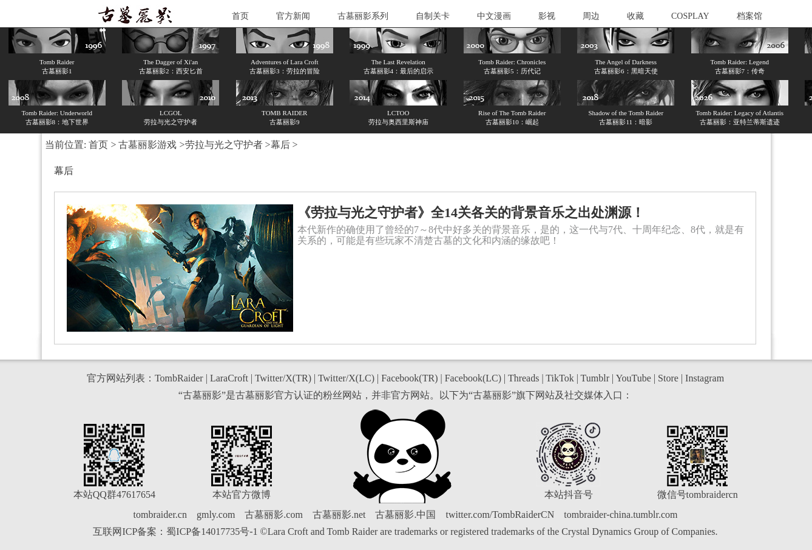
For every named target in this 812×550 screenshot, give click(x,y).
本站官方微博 (241, 494)
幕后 (280, 144)
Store (668, 378)
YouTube (633, 378)
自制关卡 (433, 16)
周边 (591, 16)
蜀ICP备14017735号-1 (211, 531)
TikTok (559, 378)
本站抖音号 (568, 494)
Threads (524, 378)
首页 (240, 16)
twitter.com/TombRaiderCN (499, 514)
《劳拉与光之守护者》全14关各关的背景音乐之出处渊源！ (471, 212)
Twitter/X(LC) (346, 378)
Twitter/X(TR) (283, 378)
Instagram (704, 378)
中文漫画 (494, 16)
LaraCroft (229, 378)
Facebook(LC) (473, 378)
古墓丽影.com (274, 514)
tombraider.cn (160, 514)
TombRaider (179, 378)
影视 (546, 16)
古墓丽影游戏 (147, 144)
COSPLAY (690, 16)
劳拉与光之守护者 (224, 144)
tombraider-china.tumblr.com (620, 514)
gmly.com (216, 514)
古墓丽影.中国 (405, 514)
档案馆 (749, 16)
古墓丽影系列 (362, 16)
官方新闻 (293, 16)
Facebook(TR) (409, 378)
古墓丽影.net (339, 514)
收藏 (635, 16)
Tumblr (595, 378)
